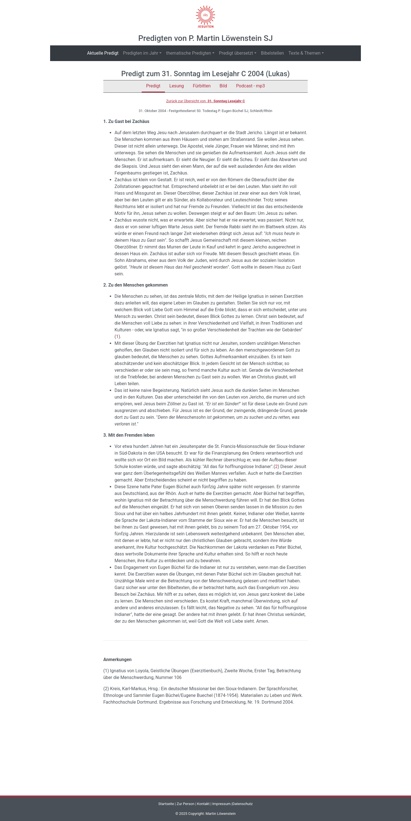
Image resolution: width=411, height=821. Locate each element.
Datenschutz (242, 804)
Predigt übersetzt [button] (236, 53)
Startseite (166, 804)
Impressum (221, 804)
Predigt (153, 86)
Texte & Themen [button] (304, 53)
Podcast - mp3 (250, 86)
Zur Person (185, 804)
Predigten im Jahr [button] (140, 53)
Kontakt (203, 804)
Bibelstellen (272, 53)
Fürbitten (202, 86)
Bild (223, 86)
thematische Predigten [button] (188, 53)
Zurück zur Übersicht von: (205, 101)
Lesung (176, 86)
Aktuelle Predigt (104, 53)
